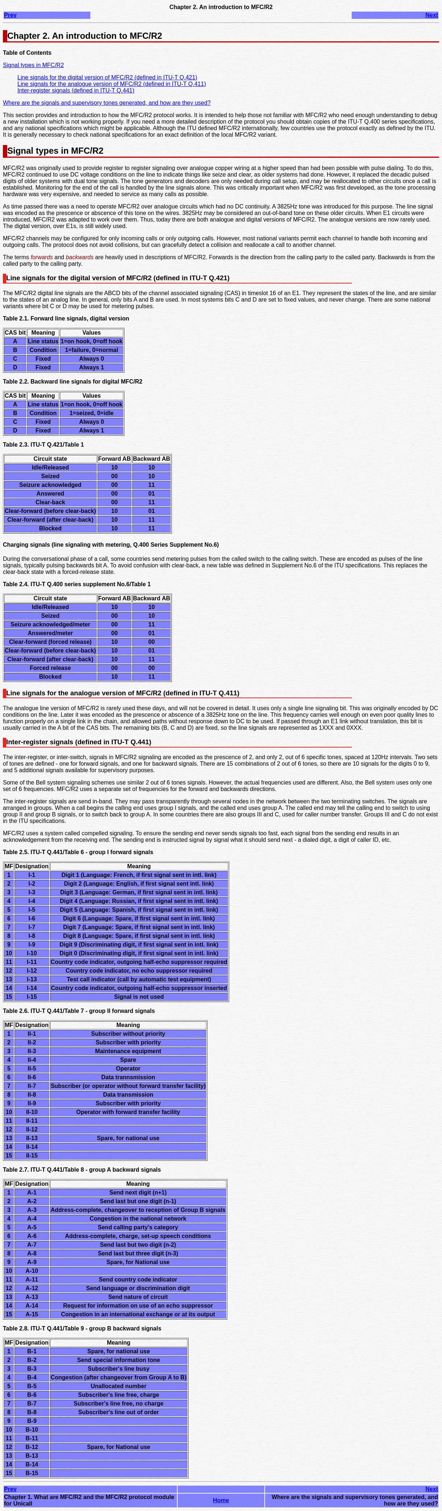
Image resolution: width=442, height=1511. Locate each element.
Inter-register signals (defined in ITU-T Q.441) (76, 90)
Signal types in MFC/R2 (33, 65)
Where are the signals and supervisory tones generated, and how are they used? (107, 103)
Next (431, 15)
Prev (10, 15)
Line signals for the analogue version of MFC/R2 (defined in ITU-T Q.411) (111, 84)
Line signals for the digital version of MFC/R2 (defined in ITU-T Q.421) (107, 77)
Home (221, 1500)
